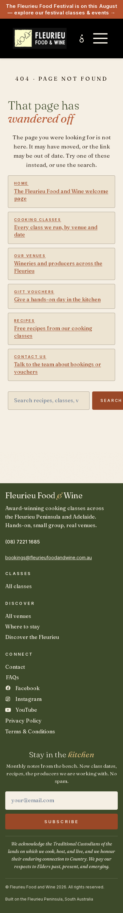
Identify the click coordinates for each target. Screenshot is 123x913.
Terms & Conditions (30, 731)
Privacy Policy (23, 720)
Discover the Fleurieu (32, 637)
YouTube (26, 709)
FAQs (12, 677)
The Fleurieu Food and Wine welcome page (61, 191)
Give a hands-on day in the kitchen (61, 296)
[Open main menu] (100, 38)
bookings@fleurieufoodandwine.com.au (48, 557)
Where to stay (22, 626)
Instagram (28, 699)
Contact (15, 667)
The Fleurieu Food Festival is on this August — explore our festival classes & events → (61, 9)
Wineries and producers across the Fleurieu (61, 263)
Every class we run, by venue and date (61, 227)
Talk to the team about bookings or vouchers (61, 364)
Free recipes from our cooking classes (61, 328)
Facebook (27, 688)
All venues (18, 616)
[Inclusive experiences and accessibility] (82, 38)
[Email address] (61, 800)
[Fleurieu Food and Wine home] (40, 38)
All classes (18, 586)
